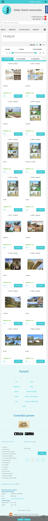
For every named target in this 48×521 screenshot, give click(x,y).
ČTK (16, 401)
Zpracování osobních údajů (9, 478)
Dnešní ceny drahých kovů (9, 453)
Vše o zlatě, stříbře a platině (9, 458)
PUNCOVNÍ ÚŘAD (31, 391)
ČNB (31, 382)
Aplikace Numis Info (8, 473)
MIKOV (16, 391)
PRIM (31, 386)
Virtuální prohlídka (7, 475)
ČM (16, 382)
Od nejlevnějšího (21, 59)
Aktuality (5, 447)
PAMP (16, 396)
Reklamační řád (7, 460)
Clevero (13, 514)
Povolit (20, 519)
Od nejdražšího (35, 59)
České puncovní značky (9, 451)
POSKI (24, 406)
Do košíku (18, 95)
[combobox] (44, 44)
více (25, 517)
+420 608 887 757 (38, 19)
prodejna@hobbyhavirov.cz (17, 498)
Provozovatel (6, 471)
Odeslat (42, 453)
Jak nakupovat (6, 462)
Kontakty (5, 469)
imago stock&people (31, 401)
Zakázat (27, 519)
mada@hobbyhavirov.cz (37, 16)
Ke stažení (5, 467)
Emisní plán (6, 464)
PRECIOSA (16, 386)
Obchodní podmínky (8, 456)
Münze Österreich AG (31, 396)
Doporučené (7, 59)
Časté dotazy (6, 449)
